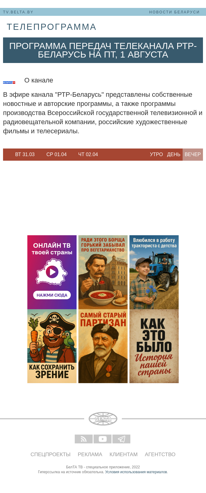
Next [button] (106, 155)
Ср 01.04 (56, 154)
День (173, 154)
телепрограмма (52, 27)
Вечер (193, 154)
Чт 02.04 (88, 154)
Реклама (90, 454)
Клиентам (124, 454)
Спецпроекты (51, 454)
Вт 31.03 (25, 154)
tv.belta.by (18, 12)
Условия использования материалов (136, 472)
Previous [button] (6, 155)
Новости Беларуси (174, 12)
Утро (156, 154)
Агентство (160, 454)
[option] (25, 155)
